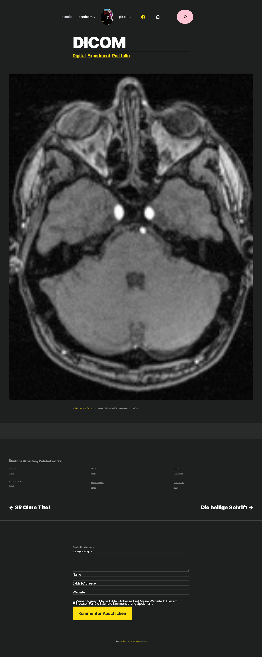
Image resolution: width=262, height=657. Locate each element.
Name (77, 574)
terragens (12, 469)
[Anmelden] (142, 16)
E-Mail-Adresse (84, 583)
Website (79, 592)
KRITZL (94, 469)
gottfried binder (134, 641)
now (144, 641)
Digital (79, 55)
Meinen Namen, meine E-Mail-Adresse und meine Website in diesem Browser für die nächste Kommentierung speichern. (126, 602)
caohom (124, 641)
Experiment (99, 55)
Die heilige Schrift (223, 507)
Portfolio (121, 55)
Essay (176, 488)
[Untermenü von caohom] (94, 17)
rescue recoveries (15, 481)
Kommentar (82, 552)
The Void (177, 469)
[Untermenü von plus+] (130, 17)
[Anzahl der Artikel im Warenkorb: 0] (157, 16)
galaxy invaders (97, 483)
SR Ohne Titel (179, 483)
